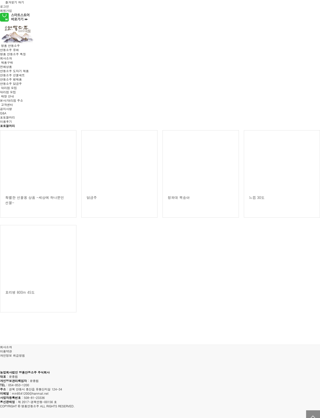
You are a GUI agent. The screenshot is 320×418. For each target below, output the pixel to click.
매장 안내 (7, 96)
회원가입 (6, 10)
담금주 (92, 197)
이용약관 (6, 351)
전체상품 (6, 66)
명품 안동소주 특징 (13, 54)
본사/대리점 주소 (11, 100)
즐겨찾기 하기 (12, 2)
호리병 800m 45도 (20, 292)
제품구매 (7, 62)
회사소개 (6, 58)
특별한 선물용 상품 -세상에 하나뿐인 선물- (34, 200)
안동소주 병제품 (11, 79)
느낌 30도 (257, 197)
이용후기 (6, 121)
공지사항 (6, 109)
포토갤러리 (7, 117)
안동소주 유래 (9, 50)
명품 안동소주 (10, 45)
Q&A (3, 113)
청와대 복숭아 (179, 197)
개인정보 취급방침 (12, 355)
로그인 (4, 6)
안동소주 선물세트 (12, 75)
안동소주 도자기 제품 (14, 71)
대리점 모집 (9, 88)
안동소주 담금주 (11, 83)
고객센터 (7, 104)
